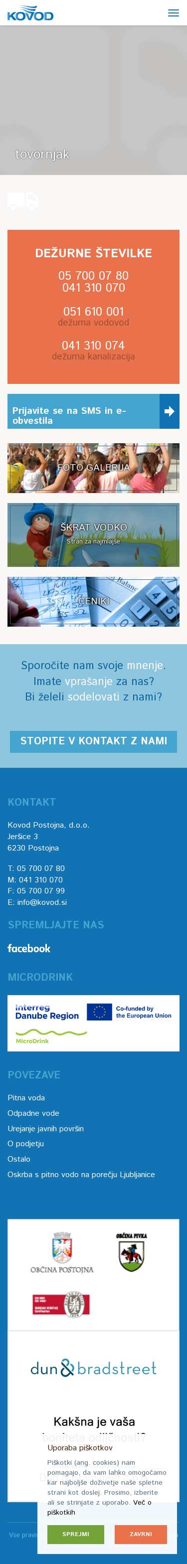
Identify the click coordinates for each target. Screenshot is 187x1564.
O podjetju (25, 1144)
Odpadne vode (33, 1113)
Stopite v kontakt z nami (93, 741)
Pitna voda (26, 1098)
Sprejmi (75, 1534)
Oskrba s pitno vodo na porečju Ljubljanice (81, 1175)
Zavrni (141, 1534)
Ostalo (18, 1159)
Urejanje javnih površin (45, 1129)
